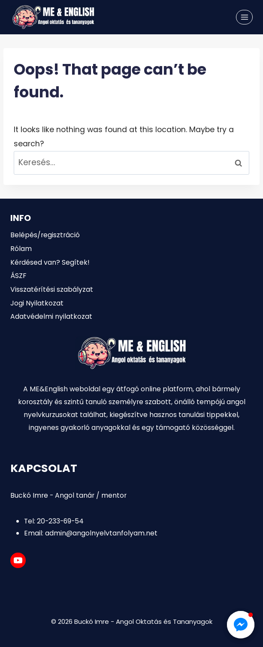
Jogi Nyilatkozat (36, 303)
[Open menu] (244, 17)
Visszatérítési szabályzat (51, 289)
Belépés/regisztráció (45, 235)
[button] (240, 624)
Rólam (21, 249)
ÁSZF (18, 276)
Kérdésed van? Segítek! (50, 262)
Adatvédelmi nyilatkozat (51, 316)
